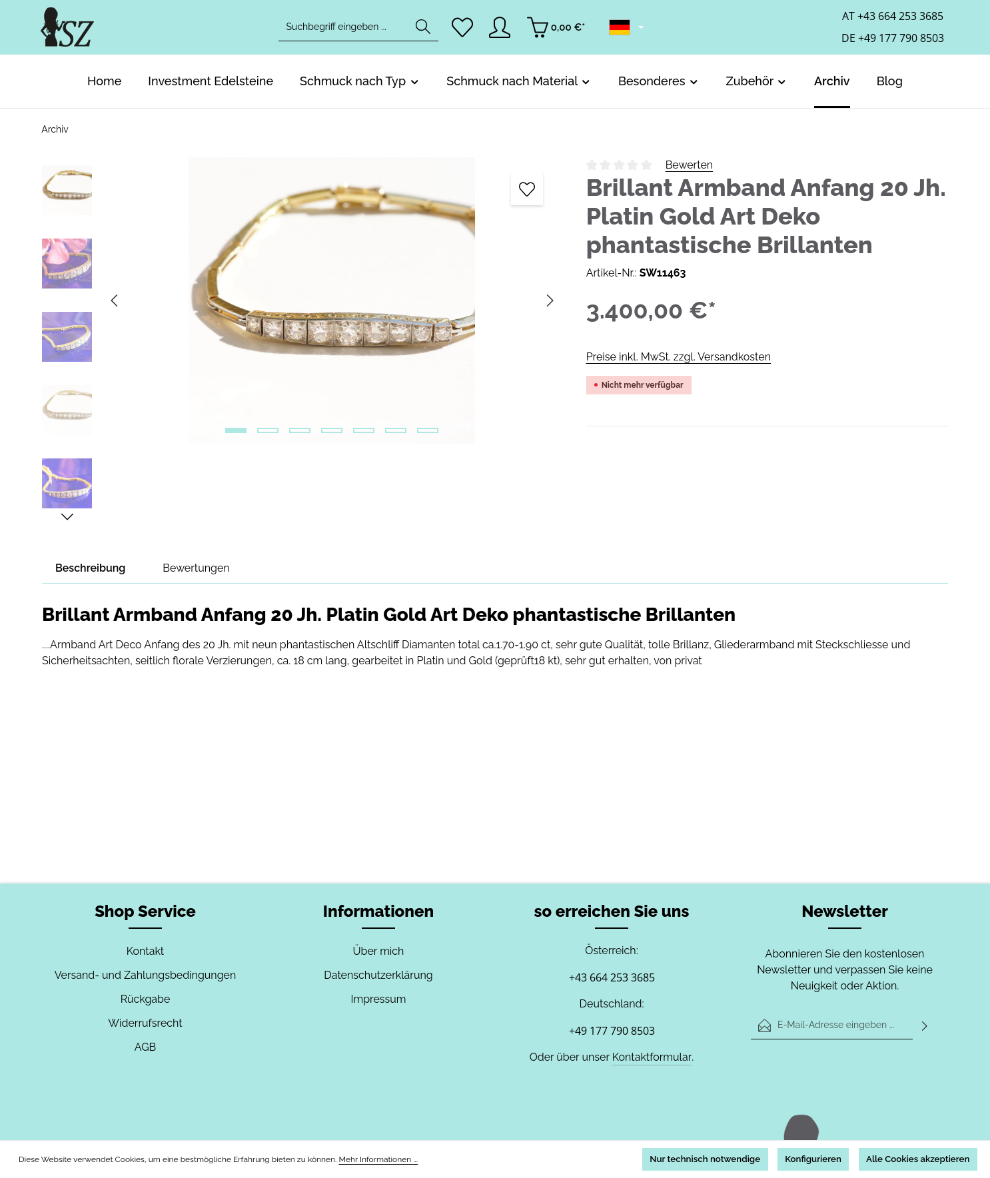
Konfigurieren (783, 1158)
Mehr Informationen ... (366, 1158)
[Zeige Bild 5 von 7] (363, 430)
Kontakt (145, 951)
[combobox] (343, 30)
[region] (301, 340)
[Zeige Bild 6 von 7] (395, 430)
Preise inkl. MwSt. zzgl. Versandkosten (677, 356)
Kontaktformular (650, 1057)
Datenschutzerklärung (378, 975)
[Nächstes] (67, 517)
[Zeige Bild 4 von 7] (331, 430)
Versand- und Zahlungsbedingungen (145, 975)
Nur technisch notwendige (656, 1158)
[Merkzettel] (462, 30)
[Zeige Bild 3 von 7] (299, 430)
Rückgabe (145, 999)
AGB (145, 1047)
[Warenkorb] (559, 30)
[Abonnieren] (924, 1025)
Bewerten (689, 165)
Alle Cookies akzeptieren (908, 1158)
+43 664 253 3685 (612, 977)
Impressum (378, 999)
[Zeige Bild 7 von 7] (427, 430)
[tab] (91, 568)
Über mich (378, 951)
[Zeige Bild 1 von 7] (236, 430)
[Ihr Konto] (502, 30)
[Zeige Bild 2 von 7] (267, 430)
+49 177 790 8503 (612, 1030)
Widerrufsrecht (145, 1023)
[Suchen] (422, 30)
